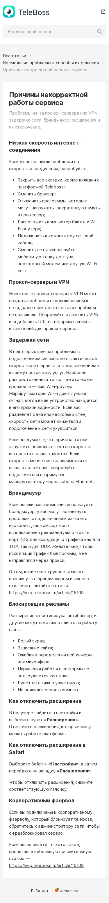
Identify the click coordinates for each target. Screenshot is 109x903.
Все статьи (14, 55)
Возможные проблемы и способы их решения (51, 62)
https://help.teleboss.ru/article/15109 (46, 865)
